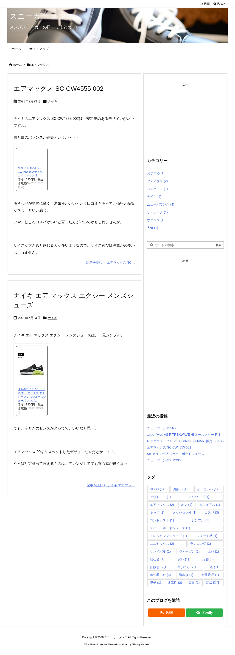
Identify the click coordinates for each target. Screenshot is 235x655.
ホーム (17, 64)
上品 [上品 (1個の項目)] (213, 551)
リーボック (157, 212)
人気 (152, 228)
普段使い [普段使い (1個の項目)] (159, 567)
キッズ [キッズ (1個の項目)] (157, 512)
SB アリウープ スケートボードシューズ (175, 454)
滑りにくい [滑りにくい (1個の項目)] (187, 567)
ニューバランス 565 (161, 428)
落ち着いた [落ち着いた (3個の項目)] (160, 575)
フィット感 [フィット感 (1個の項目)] (206, 536)
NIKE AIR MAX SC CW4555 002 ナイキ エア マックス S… (30, 171)
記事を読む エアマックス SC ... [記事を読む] (110, 262)
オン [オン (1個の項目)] (186, 504)
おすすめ (156, 173)
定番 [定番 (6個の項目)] (208, 559)
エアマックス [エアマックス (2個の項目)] (162, 504)
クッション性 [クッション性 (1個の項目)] (184, 512)
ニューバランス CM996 (164, 460)
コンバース (157, 189)
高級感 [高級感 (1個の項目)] (213, 582)
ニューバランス (160, 204)
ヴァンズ (156, 220)
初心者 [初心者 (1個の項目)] (157, 559)
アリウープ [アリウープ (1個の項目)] (198, 497)
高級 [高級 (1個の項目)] (194, 582)
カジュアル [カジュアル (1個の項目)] (209, 504)
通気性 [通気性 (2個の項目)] (175, 582)
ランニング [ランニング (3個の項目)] (200, 543)
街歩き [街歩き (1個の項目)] (186, 575)
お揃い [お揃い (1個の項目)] (180, 489)
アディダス (157, 181)
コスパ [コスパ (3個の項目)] (211, 512)
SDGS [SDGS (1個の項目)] (157, 489)
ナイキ (52, 101)
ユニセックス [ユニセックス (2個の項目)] (162, 543)
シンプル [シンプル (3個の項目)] (200, 520)
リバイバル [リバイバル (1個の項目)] (160, 551)
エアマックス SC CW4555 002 (59, 88)
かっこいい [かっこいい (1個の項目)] (207, 489)
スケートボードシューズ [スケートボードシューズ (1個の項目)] (170, 528)
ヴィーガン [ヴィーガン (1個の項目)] (189, 551)
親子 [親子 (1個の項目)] (155, 582)
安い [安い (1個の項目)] (183, 559)
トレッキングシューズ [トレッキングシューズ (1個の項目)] (168, 536)
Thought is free (141, 644)
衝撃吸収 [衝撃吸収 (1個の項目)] (210, 575)
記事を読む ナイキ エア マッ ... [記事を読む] (111, 485)
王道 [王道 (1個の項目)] (212, 567)
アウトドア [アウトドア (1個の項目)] (160, 497)
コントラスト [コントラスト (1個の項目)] (162, 520)
